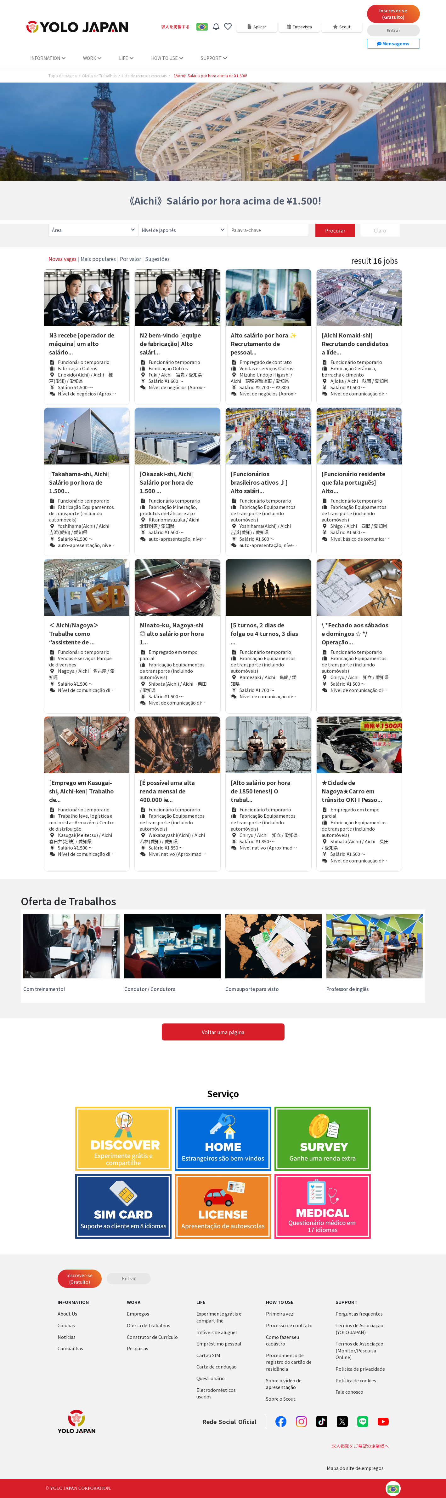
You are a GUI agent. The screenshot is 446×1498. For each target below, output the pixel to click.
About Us (67, 1313)
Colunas (66, 1325)
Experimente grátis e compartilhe (218, 1317)
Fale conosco (349, 1391)
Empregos (138, 1313)
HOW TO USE (167, 58)
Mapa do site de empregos (355, 1468)
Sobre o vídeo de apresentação (284, 1384)
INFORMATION (47, 58)
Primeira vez (279, 1313)
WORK (92, 58)
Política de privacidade (360, 1368)
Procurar (335, 230)
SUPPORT (214, 58)
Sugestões (157, 258)
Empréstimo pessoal (218, 1343)
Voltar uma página (223, 1032)
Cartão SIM (208, 1355)
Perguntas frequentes (359, 1313)
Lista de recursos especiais (144, 76)
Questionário (210, 1378)
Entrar (393, 30)
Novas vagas (62, 258)
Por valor (130, 258)
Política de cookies (356, 1380)
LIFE (126, 58)
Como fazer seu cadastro (282, 1340)
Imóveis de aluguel (216, 1332)
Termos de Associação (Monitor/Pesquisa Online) (359, 1350)
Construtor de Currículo (152, 1337)
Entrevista (299, 27)
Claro (380, 230)
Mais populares (98, 258)
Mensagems (393, 43)
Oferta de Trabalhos (99, 76)
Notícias (67, 1337)
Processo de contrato (289, 1325)
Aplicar (256, 27)
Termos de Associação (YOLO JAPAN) (359, 1328)
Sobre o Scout (281, 1398)
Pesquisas (137, 1348)
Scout (341, 27)
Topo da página (62, 76)
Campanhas (70, 1348)
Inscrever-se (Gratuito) (393, 13)
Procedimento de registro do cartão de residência (289, 1362)
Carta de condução (216, 1366)
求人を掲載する (175, 27)
